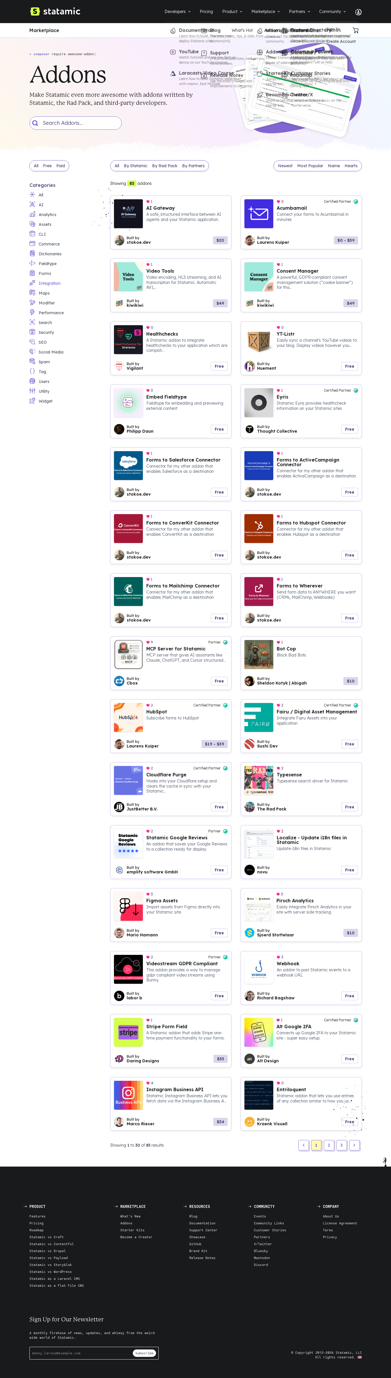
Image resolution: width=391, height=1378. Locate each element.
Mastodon (262, 1258)
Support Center (203, 1230)
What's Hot (242, 30)
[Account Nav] (356, 12)
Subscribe (144, 1353)
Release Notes (202, 1258)
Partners (262, 1237)
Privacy (330, 1237)
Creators (333, 30)
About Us (331, 1216)
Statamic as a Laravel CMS (54, 1278)
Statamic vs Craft (46, 1237)
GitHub (195, 1244)
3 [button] (342, 1145)
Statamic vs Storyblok (50, 1264)
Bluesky (261, 1251)
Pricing (36, 1223)
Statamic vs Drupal (47, 1251)
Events (260, 1216)
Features (37, 1216)
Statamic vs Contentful (51, 1244)
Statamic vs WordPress (50, 1271)
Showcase (197, 1237)
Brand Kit (198, 1251)
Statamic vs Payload (48, 1258)
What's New (130, 1216)
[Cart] (357, 30)
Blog (193, 1216)
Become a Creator (136, 1237)
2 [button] (329, 1145)
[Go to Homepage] (54, 11)
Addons (272, 30)
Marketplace (44, 30)
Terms (328, 1230)
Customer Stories (270, 1230)
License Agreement (340, 1223)
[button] (354, 1145)
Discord (261, 1264)
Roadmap (36, 1230)
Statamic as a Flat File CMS (56, 1285)
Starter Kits (302, 30)
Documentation (202, 1223)
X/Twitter (263, 1244)
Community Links (269, 1223)
